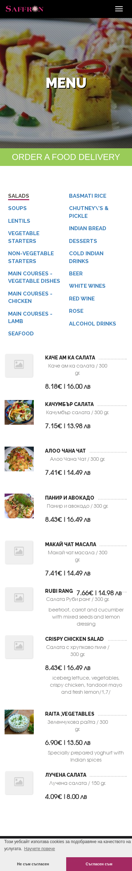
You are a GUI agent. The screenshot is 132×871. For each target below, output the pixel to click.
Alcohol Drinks (92, 324)
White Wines (87, 286)
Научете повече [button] (39, 848)
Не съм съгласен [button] (33, 864)
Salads (18, 196)
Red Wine (82, 299)
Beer (76, 273)
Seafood (21, 333)
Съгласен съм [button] (99, 864)
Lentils (19, 221)
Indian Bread (87, 228)
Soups (17, 208)
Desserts (83, 241)
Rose (76, 311)
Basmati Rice (87, 196)
